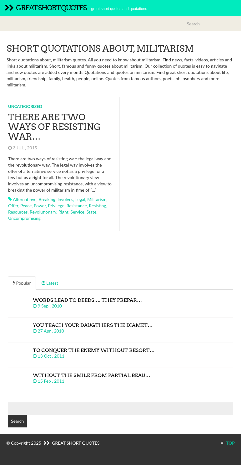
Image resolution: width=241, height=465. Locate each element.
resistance (77, 205)
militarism (96, 199)
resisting (97, 205)
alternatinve (25, 199)
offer (13, 205)
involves (65, 199)
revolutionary (43, 211)
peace (26, 205)
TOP (227, 443)
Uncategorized (25, 106)
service (77, 211)
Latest (50, 283)
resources (18, 211)
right (63, 211)
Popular (22, 283)
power (40, 205)
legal (80, 199)
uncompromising (24, 218)
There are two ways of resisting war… (54, 127)
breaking (47, 199)
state (92, 211)
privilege (56, 205)
